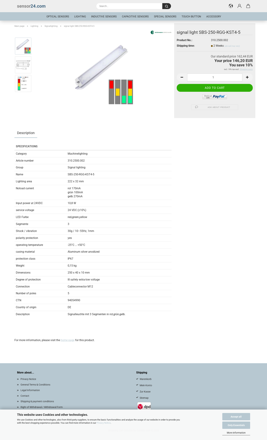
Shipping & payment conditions (37, 401)
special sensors (165, 16)
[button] (230, 6)
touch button (191, 16)
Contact (25, 395)
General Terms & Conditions (35, 384)
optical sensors (57, 16)
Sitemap (144, 397)
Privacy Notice (104, 423)
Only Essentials (236, 425)
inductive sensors (104, 16)
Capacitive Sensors (135, 16)
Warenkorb (146, 379)
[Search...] (166, 6)
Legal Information (30, 390)
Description (26, 133)
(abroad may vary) (232, 46)
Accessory (213, 16)
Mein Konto (146, 385)
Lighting (80, 16)
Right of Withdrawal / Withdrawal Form (42, 407)
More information (236, 432)
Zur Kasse (145, 391)
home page (67, 340)
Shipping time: (186, 45)
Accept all (236, 416)
